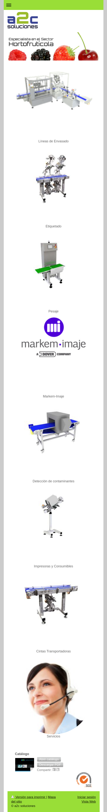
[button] (49, 759)
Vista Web (89, 801)
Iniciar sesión (86, 797)
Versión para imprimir (28, 797)
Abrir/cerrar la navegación (53, 5)
